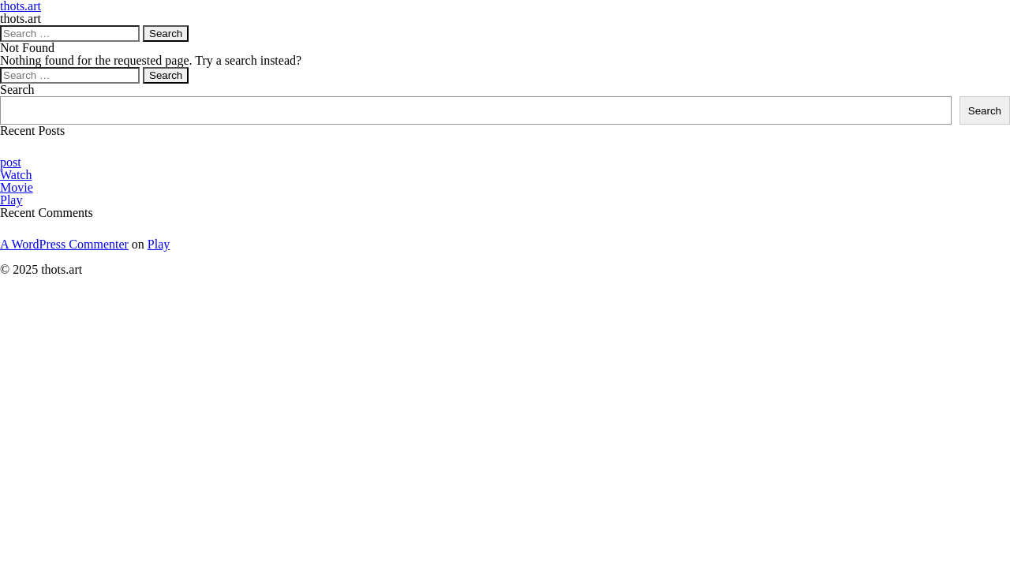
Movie (16, 187)
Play (11, 200)
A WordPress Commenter (64, 244)
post (10, 162)
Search (17, 89)
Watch (16, 174)
